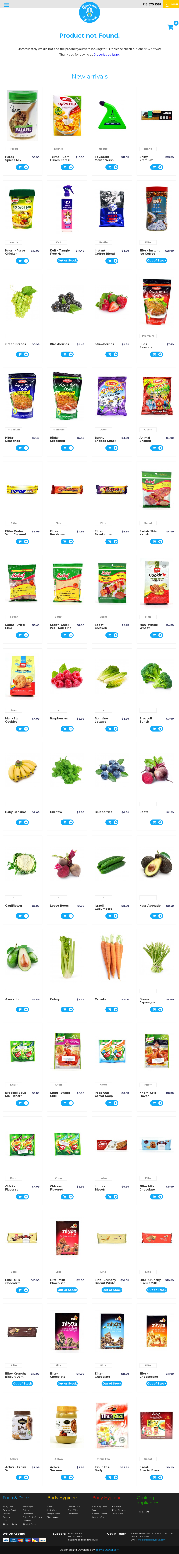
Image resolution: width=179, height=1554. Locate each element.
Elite (148, 242)
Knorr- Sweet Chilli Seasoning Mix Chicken (60, 1097)
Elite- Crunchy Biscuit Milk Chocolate (150, 1283)
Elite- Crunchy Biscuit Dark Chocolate (16, 1377)
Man (148, 616)
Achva (14, 1459)
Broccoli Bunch (145, 720)
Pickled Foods (29, 1524)
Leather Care (98, 1517)
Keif (58, 242)
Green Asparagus (147, 1001)
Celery (55, 999)
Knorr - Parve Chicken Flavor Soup (15, 254)
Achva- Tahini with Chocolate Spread (15, 1471)
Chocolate (28, 1513)
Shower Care (73, 1506)
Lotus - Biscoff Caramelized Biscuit (104, 1191)
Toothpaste (53, 1517)
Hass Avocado (150, 905)
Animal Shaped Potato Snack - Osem (149, 442)
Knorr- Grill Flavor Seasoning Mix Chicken (148, 1097)
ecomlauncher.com (107, 1549)
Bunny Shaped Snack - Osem (105, 441)
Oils (4, 1520)
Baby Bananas (15, 812)
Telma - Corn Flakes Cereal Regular (60, 160)
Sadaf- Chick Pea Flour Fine (60, 626)
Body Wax (72, 1510)
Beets (143, 812)
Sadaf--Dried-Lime (15, 626)
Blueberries (103, 812)
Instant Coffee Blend (105, 252)
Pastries (27, 1520)
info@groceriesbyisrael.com (151, 1539)
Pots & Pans (143, 1511)
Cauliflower (13, 905)
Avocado (12, 999)
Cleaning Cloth (99, 1506)
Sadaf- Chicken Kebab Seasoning (103, 629)
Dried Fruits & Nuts (32, 1517)
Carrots (100, 999)
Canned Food (9, 1510)
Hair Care (52, 1510)
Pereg (14, 148)
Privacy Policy (75, 1533)
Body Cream (53, 1513)
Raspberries (59, 718)
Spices (26, 1510)
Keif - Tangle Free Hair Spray (60, 254)
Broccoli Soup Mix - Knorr (15, 1094)
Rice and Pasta (10, 1524)
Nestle (58, 148)
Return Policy (75, 1536)
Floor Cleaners (119, 1510)
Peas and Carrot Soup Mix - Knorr (104, 1096)
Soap (49, 1506)
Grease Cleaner (99, 1513)
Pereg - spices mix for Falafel (13, 160)
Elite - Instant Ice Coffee (149, 252)
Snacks (6, 1513)
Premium (148, 336)
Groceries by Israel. (107, 54)
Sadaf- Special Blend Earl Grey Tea (149, 1470)
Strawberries (104, 344)
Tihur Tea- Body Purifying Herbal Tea (103, 1471)
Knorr (13, 1084)
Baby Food (8, 1506)
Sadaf (148, 523)
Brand (148, 148)
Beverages (28, 1506)
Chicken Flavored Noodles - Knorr (57, 1191)
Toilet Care (117, 1513)
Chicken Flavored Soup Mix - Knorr (13, 1191)
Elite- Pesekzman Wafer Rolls (58, 534)
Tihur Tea (103, 1459)
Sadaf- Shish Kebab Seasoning (149, 534)
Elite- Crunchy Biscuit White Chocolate (105, 1283)
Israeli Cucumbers (103, 907)
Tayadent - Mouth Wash (104, 158)
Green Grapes (15, 344)
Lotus (103, 1178)
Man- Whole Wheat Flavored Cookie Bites (149, 629)
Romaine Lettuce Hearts (101, 721)
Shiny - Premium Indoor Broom (149, 160)
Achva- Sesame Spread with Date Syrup (59, 1471)
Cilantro (56, 812)
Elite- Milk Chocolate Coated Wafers (57, 1284)
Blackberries (59, 344)
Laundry (116, 1506)
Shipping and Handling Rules (83, 1540)
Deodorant (72, 1513)
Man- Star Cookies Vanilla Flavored (12, 723)
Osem (103, 429)
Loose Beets (59, 905)
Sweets (6, 1517)
